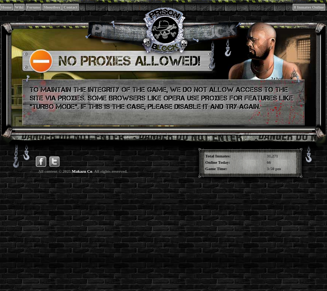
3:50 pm (274, 168)
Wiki (19, 7)
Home (6, 7)
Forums (34, 7)
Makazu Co (82, 171)
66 (269, 162)
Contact (70, 7)
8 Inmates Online (309, 7)
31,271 (272, 156)
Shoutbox (52, 7)
